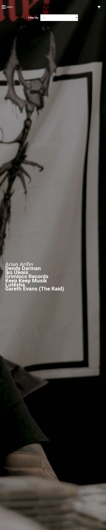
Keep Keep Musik (26, 280)
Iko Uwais (16, 272)
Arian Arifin (19, 264)
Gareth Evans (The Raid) (34, 289)
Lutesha (15, 285)
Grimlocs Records (26, 276)
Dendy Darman (23, 268)
